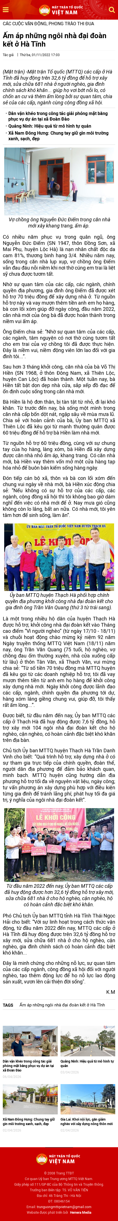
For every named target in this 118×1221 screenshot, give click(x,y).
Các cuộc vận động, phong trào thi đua (48, 23)
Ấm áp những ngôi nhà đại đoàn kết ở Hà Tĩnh (62, 1005)
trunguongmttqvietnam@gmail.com (64, 1207)
